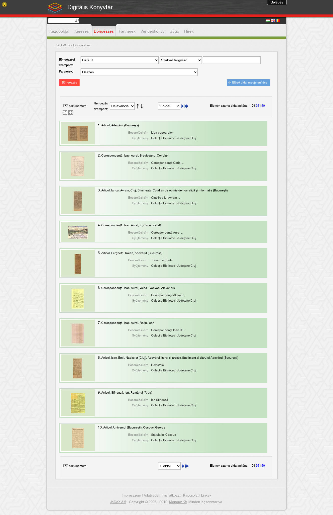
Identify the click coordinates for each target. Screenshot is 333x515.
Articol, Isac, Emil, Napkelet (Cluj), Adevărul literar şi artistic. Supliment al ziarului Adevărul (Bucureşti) (169, 357)
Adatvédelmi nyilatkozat (162, 495)
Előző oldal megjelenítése (249, 82)
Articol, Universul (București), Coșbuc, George (134, 427)
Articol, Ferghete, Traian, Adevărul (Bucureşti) (131, 253)
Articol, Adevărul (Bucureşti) (120, 125)
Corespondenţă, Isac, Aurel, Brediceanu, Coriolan (135, 155)
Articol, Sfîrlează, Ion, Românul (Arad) (126, 392)
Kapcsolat (191, 495)
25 (258, 105)
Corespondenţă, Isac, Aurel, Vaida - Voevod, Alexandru (138, 288)
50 (263, 105)
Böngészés (69, 82)
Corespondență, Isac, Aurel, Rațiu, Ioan (127, 323)
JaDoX (61, 45)
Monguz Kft (178, 502)
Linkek (206, 495)
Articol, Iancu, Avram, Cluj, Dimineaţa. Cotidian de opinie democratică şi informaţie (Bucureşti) (164, 190)
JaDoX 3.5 (118, 502)
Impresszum (131, 495)
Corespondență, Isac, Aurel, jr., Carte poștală (131, 225)
